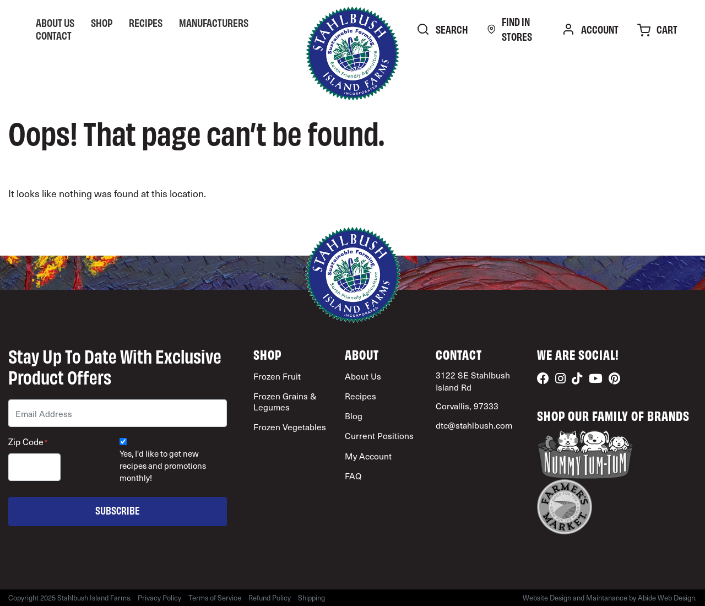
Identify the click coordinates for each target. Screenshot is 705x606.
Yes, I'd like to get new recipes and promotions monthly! (163, 465)
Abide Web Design (666, 598)
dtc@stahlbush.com (474, 425)
